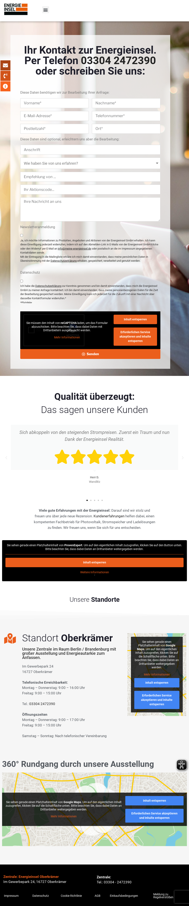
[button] (45, 9)
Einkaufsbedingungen (124, 895)
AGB (97, 895)
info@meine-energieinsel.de (74, 248)
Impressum (11, 895)
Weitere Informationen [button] (94, 572)
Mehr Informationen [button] (67, 337)
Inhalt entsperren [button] (135, 319)
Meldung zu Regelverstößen (163, 896)
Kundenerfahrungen (109, 516)
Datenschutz (40, 895)
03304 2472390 (118, 60)
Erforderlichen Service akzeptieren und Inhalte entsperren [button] (135, 336)
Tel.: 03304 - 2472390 (114, 882)
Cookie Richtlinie (71, 895)
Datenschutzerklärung (64, 260)
